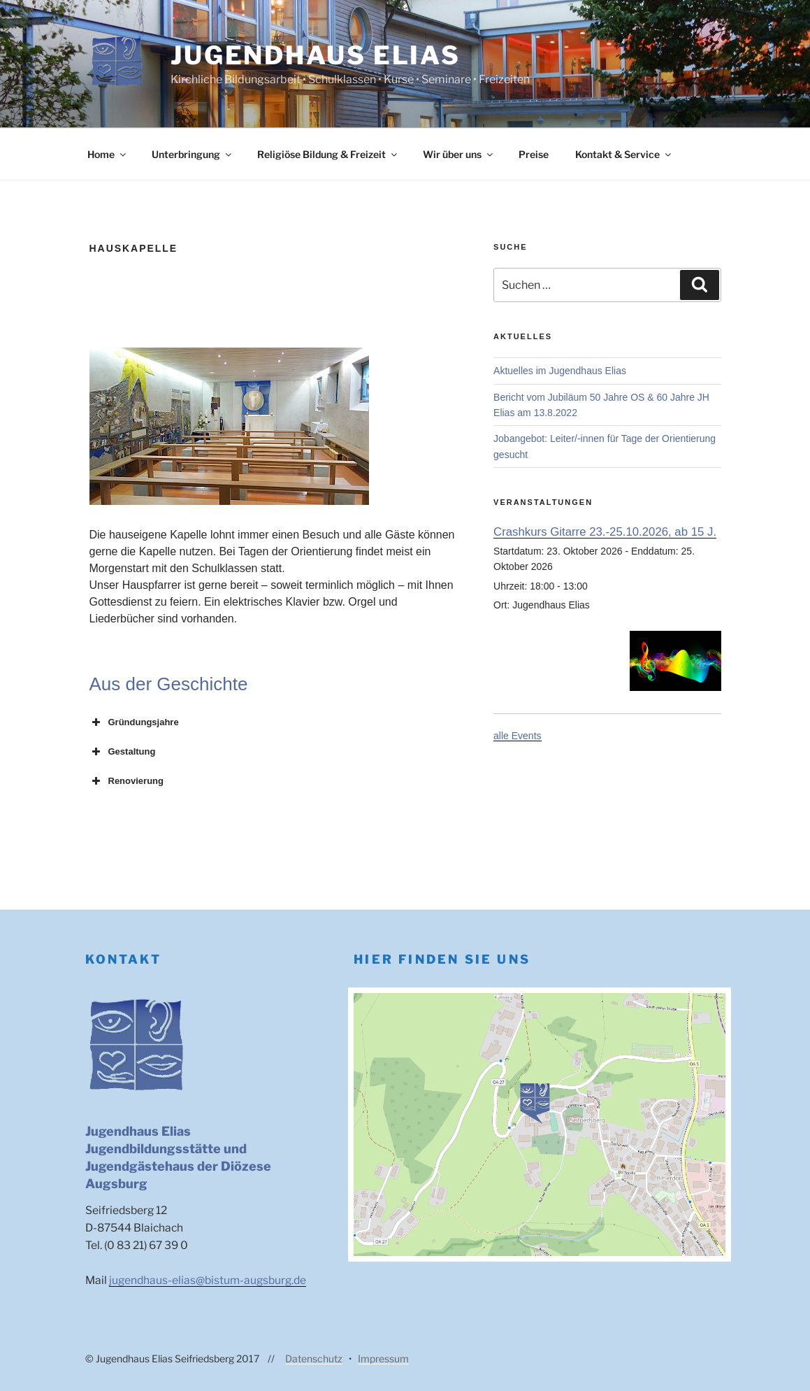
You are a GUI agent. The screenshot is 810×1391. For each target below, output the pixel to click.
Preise (534, 154)
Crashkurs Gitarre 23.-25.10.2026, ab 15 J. (604, 531)
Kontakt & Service (624, 154)
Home (107, 154)
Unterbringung (192, 154)
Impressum (383, 1358)
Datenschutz (313, 1358)
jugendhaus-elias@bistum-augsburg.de (207, 1280)
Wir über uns (459, 154)
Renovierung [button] (126, 781)
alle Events (517, 735)
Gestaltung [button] (122, 752)
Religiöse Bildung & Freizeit (328, 154)
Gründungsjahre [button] (134, 722)
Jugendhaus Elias (316, 55)
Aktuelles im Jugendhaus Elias (559, 370)
